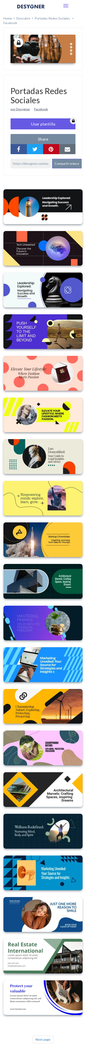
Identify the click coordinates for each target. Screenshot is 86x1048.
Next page (43, 1039)
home (7, 18)
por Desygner (20, 109)
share (43, 139)
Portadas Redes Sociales (53, 18)
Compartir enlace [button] (67, 163)
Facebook (10, 23)
